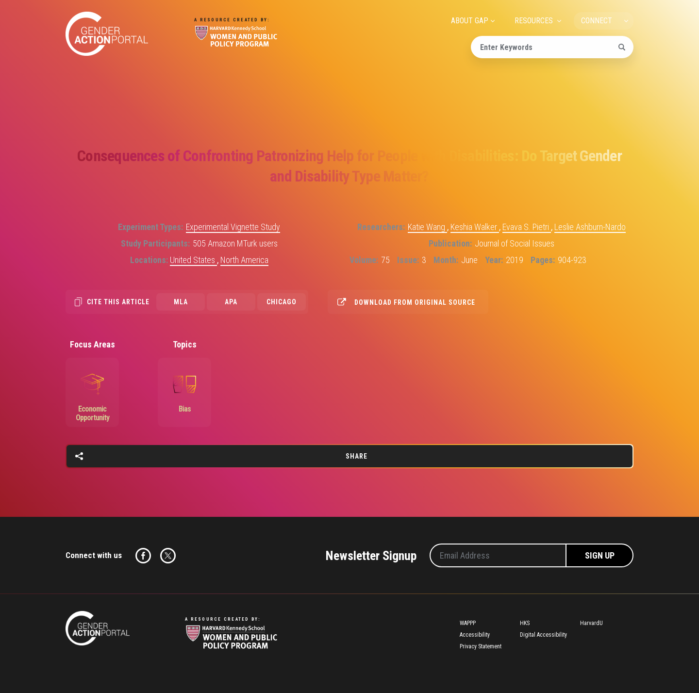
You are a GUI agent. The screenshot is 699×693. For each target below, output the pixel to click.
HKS (525, 623)
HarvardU (591, 623)
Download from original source (414, 302)
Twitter (168, 555)
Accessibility (475, 634)
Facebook (143, 555)
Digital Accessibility (543, 634)
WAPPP (468, 623)
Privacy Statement (480, 646)
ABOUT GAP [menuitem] (469, 20)
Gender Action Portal (107, 34)
